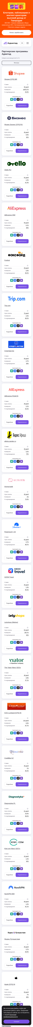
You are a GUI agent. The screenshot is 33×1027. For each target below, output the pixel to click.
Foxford (7, 260)
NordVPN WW (9, 894)
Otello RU (7, 170)
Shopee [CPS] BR (10, 79)
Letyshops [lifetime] (11, 622)
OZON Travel (9, 577)
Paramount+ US (10, 532)
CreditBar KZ (9, 758)
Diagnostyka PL (9, 803)
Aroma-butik (8, 486)
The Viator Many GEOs (12, 667)
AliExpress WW (9, 215)
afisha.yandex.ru (10, 441)
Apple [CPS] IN (9, 984)
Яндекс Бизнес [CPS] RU (13, 124)
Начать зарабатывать (17, 32)
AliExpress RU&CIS (11, 396)
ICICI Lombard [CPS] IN (12, 713)
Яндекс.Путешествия (12, 939)
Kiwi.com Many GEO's (12, 848)
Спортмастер (9, 351)
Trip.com (7, 305)
